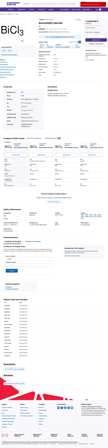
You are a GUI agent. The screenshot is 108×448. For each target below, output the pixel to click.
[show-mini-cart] (97, 9)
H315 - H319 (58, 215)
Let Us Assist (90, 60)
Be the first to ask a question (14, 369)
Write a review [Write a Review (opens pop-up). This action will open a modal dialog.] (53, 29)
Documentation (5, 72)
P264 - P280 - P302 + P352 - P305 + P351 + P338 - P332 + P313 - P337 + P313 (91, 216)
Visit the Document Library (72, 256)
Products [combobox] (26, 3)
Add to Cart (96, 40)
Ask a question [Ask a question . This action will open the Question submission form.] (63, 29)
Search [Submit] (12, 271)
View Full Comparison (34, 138)
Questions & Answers (7, 75)
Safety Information (6, 70)
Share (78, 19)
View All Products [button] (54, 202)
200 (22, 92)
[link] (10, 407)
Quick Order (86, 9)
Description (4, 64)
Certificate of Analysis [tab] (13, 241)
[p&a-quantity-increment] (105, 36)
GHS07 (6, 219)
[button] (64, 9)
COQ (9, 51)
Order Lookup (76, 9)
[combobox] (54, 4)
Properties (3, 62)
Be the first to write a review (15, 384)
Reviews (3, 77)
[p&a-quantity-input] (96, 35)
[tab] (3, 14)
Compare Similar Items (8, 67)
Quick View (16, 155)
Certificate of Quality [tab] (33, 241)
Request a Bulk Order (96, 44)
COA (4, 51)
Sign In (48, 37)
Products (2, 14)
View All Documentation (9, 55)
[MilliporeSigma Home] (13, 3)
